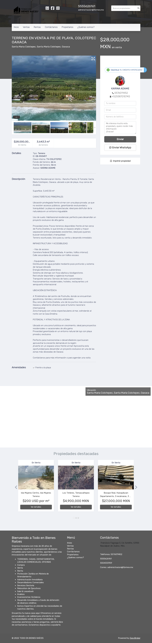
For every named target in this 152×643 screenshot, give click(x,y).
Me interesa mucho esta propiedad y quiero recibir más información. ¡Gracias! (120, 127)
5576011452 (121, 92)
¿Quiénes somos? (85, 27)
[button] (15, 487)
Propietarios (67, 27)
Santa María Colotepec (49, 46)
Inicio (16, 27)
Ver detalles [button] (36, 507)
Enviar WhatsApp (120, 147)
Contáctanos (51, 27)
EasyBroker (135, 638)
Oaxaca (66, 46)
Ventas (26, 27)
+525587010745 (121, 96)
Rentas (37, 27)
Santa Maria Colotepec (24, 46)
